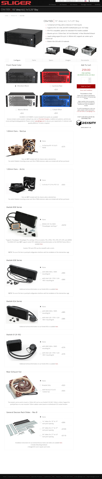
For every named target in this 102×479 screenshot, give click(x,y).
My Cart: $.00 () (95, 1)
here (41, 244)
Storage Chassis (86, 4)
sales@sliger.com (40, 121)
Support (58, 476)
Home (6, 15)
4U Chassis (73, 4)
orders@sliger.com (71, 1)
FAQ (53, 476)
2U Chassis (52, 4)
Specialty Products (36, 476)
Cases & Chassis (13, 476)
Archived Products (24, 476)
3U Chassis (63, 4)
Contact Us (80, 1)
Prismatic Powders (44, 119)
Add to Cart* (86, 86)
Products (14, 15)
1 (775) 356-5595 (60, 1)
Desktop (97, 4)
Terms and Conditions (86, 90)
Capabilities (47, 476)
